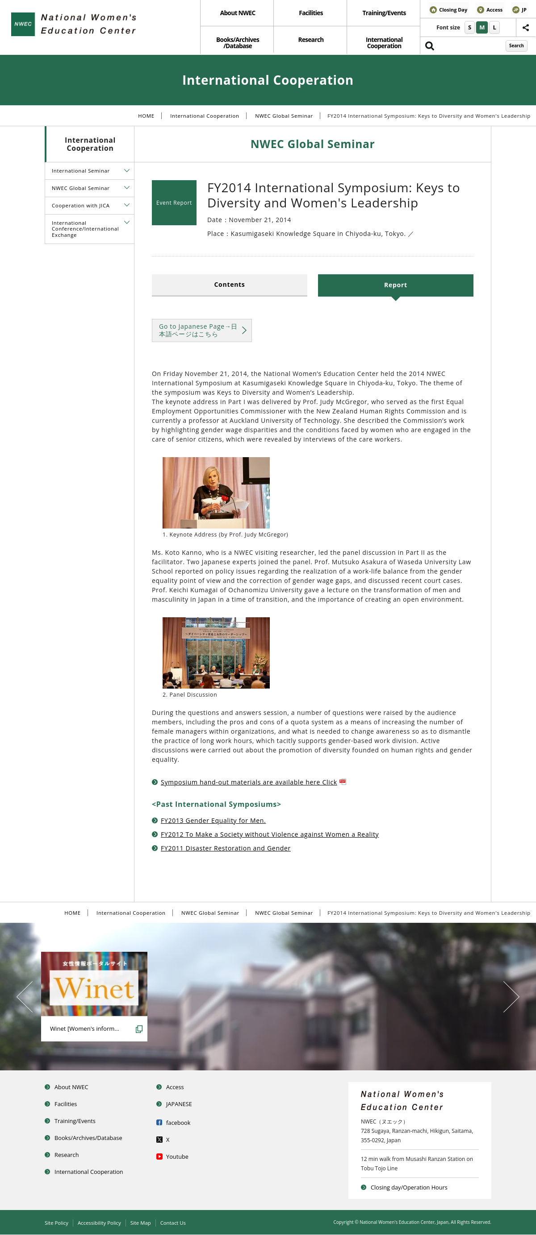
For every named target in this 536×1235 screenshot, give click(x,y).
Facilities (310, 13)
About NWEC (237, 13)
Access (176, 1087)
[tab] (127, 171)
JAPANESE (181, 1104)
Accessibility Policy (102, 1223)
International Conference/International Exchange (85, 229)
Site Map (144, 1223)
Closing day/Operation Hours (414, 1188)
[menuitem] (236, 14)
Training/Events (383, 13)
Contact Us (179, 1223)
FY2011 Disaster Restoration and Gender (226, 849)
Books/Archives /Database (237, 44)
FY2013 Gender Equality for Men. (213, 821)
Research (310, 41)
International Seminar (81, 172)
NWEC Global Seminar (284, 117)
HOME (146, 117)
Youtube (179, 1155)
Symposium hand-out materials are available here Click (253, 783)
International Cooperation (383, 44)
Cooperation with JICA (81, 206)
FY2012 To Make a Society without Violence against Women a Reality (270, 835)
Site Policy (57, 1223)
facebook (180, 1122)
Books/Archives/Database (92, 1137)
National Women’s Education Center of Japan (78, 25)
